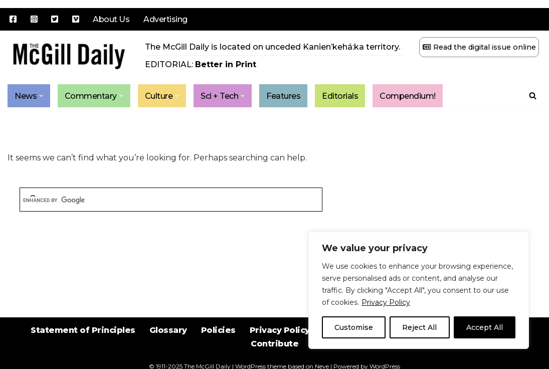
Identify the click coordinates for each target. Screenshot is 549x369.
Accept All (484, 327)
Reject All (419, 327)
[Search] (532, 95)
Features (284, 96)
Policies (218, 330)
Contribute (274, 343)
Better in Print (225, 64)
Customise (353, 327)
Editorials (340, 96)
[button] (41, 96)
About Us (111, 19)
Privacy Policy (385, 302)
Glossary (168, 330)
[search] (171, 201)
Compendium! (408, 96)
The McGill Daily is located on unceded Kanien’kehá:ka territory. (272, 47)
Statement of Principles (83, 330)
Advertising (165, 19)
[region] (418, 290)
